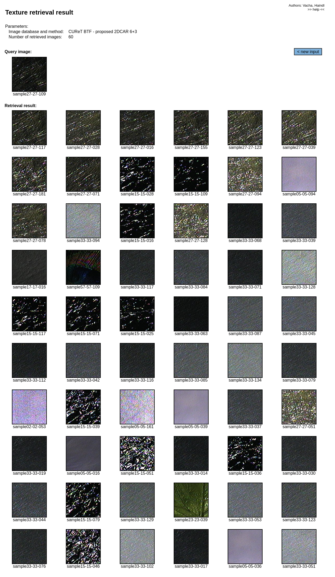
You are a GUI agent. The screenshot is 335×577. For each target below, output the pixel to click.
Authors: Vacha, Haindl (306, 5)
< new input (308, 51)
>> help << (316, 9)
